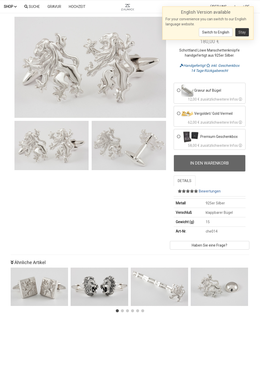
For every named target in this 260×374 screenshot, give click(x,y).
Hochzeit (77, 7)
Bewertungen (199, 191)
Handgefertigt (193, 65)
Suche (32, 7)
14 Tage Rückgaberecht (209, 71)
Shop (10, 7)
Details (184, 181)
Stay (242, 32)
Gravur (54, 7)
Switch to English (215, 32)
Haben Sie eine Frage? (209, 245)
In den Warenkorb (209, 163)
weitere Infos (229, 99)
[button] (117, 310)
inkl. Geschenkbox (222, 65)
